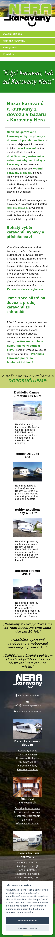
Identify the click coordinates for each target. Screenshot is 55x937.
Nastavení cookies (27, 928)
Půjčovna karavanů (27, 823)
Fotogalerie (10, 47)
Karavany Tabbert (27, 769)
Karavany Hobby (27, 765)
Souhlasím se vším (27, 920)
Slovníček (27, 820)
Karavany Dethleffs (27, 758)
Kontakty (8, 54)
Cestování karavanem (27, 816)
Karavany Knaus (27, 754)
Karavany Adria (27, 762)
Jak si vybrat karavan (27, 808)
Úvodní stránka (12, 34)
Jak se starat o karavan (27, 812)
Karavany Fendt (27, 750)
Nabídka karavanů (14, 40)
